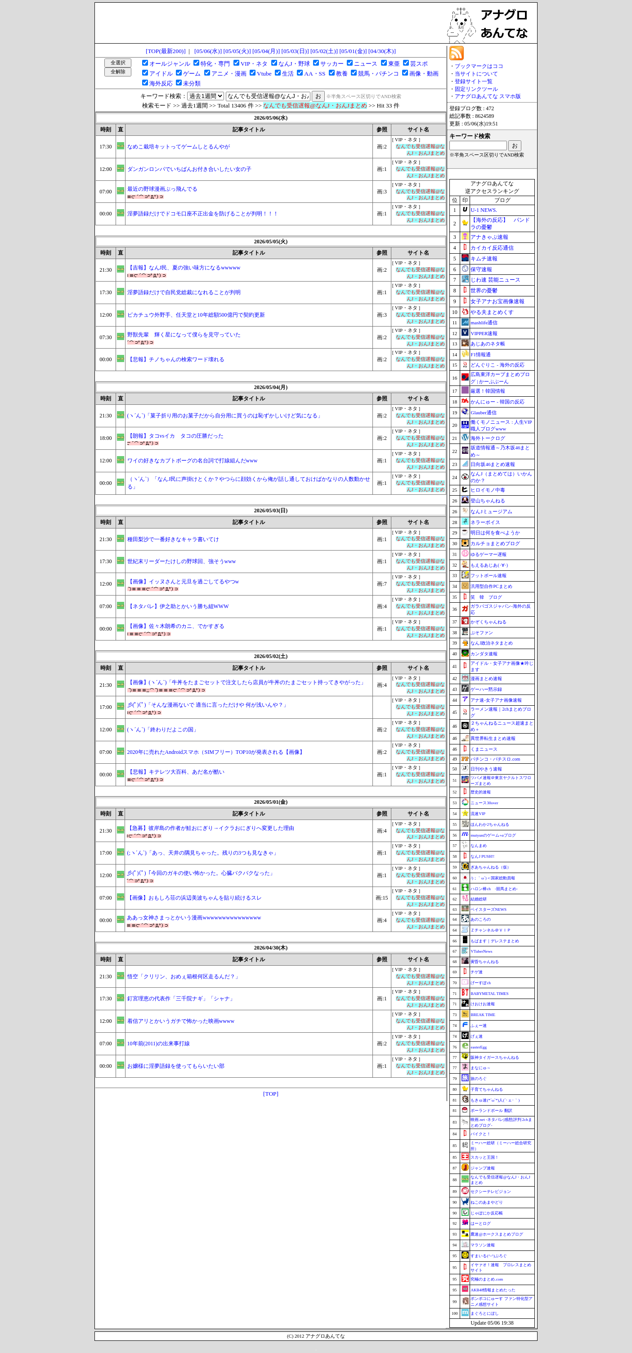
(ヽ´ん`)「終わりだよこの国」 (163, 729)
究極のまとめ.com (487, 1279)
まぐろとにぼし (485, 1313)
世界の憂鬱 (484, 290)
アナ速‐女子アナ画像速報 (496, 700)
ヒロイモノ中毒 (488, 490)
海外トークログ (488, 438)
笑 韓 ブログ (486, 597)
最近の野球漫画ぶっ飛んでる (162, 189)
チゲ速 (477, 972)
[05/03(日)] (295, 51)
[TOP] (270, 1093)
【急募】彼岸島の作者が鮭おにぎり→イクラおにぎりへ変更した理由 (210, 828)
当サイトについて (476, 74)
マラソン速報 (483, 1245)
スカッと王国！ (485, 1157)
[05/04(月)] (266, 51)
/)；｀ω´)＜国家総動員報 (493, 878)
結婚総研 (479, 899)
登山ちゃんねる (488, 500)
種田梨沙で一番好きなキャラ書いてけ (173, 539)
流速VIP (478, 813)
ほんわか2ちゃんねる (490, 824)
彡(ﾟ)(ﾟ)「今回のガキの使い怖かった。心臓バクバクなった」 (201, 873)
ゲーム (192, 73)
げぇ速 (477, 1036)
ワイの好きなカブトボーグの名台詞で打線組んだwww (192, 460)
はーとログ (481, 1223)
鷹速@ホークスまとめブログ (497, 1234)
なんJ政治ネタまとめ (492, 643)
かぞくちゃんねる (488, 621)
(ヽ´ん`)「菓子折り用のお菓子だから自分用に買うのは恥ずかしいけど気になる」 (225, 415)
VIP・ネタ (254, 63)
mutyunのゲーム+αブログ (493, 835)
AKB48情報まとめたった (493, 1290)
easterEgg (478, 1047)
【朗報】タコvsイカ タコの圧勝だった (175, 436)
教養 (342, 73)
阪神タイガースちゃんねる (495, 1057)
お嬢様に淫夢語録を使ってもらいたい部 (175, 1066)
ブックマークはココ (479, 66)
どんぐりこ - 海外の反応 (497, 364)
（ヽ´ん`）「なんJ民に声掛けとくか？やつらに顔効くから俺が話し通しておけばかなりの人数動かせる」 (249, 483)
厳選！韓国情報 (488, 391)
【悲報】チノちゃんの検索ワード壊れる (175, 359)
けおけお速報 (483, 1004)
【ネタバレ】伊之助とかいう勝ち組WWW (178, 606)
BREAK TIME (483, 1015)
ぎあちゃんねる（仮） (491, 867)
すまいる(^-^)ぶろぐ (488, 1256)
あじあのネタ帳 (488, 343)
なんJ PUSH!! (482, 856)
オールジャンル (169, 63)
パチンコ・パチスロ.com (495, 759)
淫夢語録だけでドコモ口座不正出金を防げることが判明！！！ (202, 214)
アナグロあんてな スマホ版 (488, 96)
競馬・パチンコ (378, 73)
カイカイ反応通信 (492, 248)
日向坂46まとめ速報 (493, 464)
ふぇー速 (479, 1025)
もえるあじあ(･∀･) (489, 565)
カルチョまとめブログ (495, 543)
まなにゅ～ (481, 1068)
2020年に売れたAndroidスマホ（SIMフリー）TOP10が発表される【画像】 (216, 752)
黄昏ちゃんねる (485, 961)
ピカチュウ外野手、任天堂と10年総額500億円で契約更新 (196, 315)
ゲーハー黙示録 (486, 689)
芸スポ (419, 63)
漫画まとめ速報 (486, 678)
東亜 (394, 63)
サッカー (332, 63)
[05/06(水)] (208, 51)
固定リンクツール (476, 89)
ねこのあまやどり (487, 1202)
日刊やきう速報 (486, 768)
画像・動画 (424, 73)
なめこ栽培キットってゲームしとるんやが (178, 146)
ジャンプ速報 (483, 1168)
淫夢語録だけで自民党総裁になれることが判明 (184, 292)
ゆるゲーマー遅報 (488, 554)
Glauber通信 (483, 412)
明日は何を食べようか (495, 532)
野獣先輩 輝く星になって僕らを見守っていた (184, 335)
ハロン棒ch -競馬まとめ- (494, 889)
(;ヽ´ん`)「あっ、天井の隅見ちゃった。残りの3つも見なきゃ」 (202, 853)
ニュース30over (484, 803)
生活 (288, 73)
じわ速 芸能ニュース (495, 280)
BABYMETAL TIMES (489, 993)
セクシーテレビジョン (491, 1191)
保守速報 (481, 269)
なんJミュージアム (491, 511)
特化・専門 (215, 63)
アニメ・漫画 (229, 73)
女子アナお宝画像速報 (497, 301)
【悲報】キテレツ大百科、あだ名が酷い (175, 772)
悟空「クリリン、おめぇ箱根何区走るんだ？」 (184, 976)
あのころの (481, 919)
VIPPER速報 (484, 333)
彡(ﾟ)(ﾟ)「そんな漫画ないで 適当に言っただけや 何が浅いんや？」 (208, 705)
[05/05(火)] (237, 51)
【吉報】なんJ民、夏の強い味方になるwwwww (184, 267)
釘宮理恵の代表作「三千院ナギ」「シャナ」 (181, 998)
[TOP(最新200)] (166, 51)
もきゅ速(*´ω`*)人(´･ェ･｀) (495, 1100)
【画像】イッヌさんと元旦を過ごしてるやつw (183, 581)
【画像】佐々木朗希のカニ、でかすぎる (175, 626)
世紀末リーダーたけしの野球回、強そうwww (181, 561)
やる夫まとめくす (492, 312)
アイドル (161, 73)
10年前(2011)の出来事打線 (158, 1043)
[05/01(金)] (353, 51)
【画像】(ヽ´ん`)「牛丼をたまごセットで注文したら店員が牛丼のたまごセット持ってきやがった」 (247, 682)
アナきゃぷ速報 (489, 237)
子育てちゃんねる (487, 1089)
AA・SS (314, 73)
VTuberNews (481, 951)
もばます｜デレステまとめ (495, 941)
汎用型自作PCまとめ (491, 586)
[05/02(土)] (324, 51)
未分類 (192, 83)
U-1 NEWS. (484, 210)
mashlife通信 (484, 322)
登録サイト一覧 (474, 81)
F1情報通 (481, 354)
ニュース (365, 63)
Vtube (264, 73)
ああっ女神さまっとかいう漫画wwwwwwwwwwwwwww (194, 917)
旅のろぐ (479, 1078)
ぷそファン (482, 632)
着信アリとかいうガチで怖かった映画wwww (181, 1021)
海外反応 (161, 83)
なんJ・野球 (294, 63)
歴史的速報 (481, 792)
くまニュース (484, 749)
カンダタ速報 (484, 653)
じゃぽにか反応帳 (487, 1213)
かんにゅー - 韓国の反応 (497, 401)
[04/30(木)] (382, 51)
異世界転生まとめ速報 (493, 738)
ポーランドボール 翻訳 (491, 1110)
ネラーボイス (485, 522)
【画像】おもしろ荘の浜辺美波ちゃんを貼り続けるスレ (194, 898)
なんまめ (479, 845)
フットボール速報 (488, 575)
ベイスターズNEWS (488, 909)
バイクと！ (481, 1134)
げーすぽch (481, 983)
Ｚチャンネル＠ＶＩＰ (491, 930)
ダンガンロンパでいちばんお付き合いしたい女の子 (189, 169)
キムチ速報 (484, 258)
